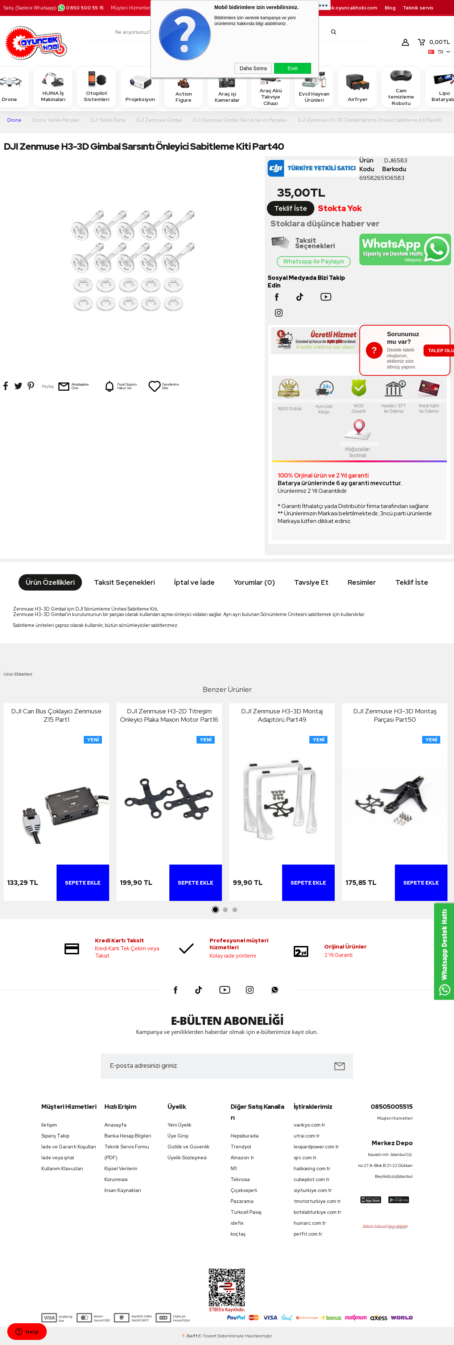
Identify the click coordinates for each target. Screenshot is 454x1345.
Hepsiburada (245, 1136)
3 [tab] (234, 910)
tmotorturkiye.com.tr (317, 1201)
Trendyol (241, 1147)
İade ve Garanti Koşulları (68, 1147)
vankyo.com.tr (309, 1125)
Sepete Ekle (82, 882)
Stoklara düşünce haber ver (325, 223)
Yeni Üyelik (179, 1125)
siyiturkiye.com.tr (313, 1190)
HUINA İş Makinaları (53, 86)
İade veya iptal (57, 1158)
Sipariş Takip (55, 1136)
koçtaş (238, 1234)
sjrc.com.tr (305, 1158)
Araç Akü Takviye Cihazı (270, 86)
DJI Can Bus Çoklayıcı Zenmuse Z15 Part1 (56, 715)
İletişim (49, 1125)
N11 (234, 1168)
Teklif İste (290, 208)
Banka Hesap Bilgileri (127, 1136)
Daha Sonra (253, 68)
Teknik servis (418, 8)
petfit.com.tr (308, 1234)
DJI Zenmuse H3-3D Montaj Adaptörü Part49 (282, 715)
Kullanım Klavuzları (62, 1168)
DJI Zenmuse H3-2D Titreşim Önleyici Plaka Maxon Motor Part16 (169, 715)
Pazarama (242, 1201)
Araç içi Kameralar (227, 86)
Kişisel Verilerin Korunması (120, 1174)
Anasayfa (115, 1125)
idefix (237, 1223)
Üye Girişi (178, 1136)
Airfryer (357, 86)
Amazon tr (242, 1158)
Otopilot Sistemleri (96, 86)
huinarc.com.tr (310, 1223)
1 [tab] (215, 910)
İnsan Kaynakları (122, 1190)
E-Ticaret (207, 1336)
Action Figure (183, 86)
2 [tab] (225, 910)
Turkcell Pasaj (246, 1212)
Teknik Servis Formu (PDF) (126, 1152)
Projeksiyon (140, 86)
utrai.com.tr (307, 1136)
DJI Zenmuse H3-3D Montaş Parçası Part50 (395, 715)
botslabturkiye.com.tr (317, 1212)
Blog (390, 8)
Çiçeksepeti (244, 1190)
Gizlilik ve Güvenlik (189, 1147)
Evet (293, 68)
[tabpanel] (56, 804)
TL (433, 42)
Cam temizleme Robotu (401, 86)
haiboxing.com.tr (312, 1168)
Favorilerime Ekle (163, 386)
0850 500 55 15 (80, 8)
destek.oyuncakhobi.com (347, 8)
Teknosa (240, 1179)
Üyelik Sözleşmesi (187, 1158)
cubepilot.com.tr (312, 1179)
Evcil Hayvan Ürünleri (314, 86)
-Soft (190, 1336)
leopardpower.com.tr (316, 1147)
